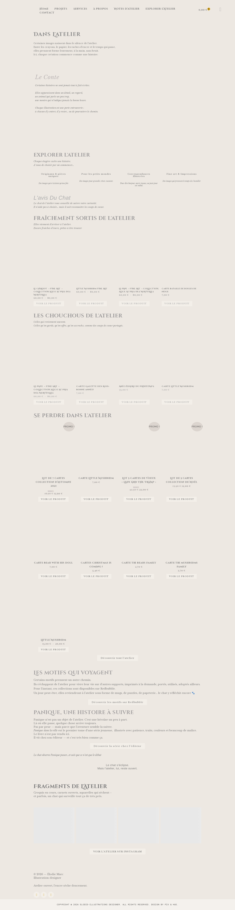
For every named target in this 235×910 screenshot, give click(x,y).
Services (80, 8)
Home (44, 8)
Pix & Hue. (171, 904)
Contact (47, 12)
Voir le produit (48, 303)
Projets (60, 8)
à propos (100, 8)
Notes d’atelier (127, 8)
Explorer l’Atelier (160, 8)
